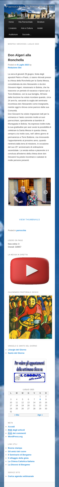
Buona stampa (15, 448)
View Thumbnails (29, 219)
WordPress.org (15, 436)
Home (11, 22)
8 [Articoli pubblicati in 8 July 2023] (40, 399)
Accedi (11, 426)
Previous (12, 191)
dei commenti (17, 433)
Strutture (40, 22)
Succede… (27, 34)
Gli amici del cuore (17, 451)
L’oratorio (12, 28)
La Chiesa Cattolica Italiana (21, 461)
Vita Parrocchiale (25, 22)
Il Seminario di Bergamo (19, 455)
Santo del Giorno (16, 353)
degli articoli (16, 430)
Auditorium (13, 34)
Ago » (40, 415)
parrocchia (21, 230)
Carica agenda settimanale (21, 476)
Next (44, 191)
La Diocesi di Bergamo (19, 464)
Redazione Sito (15, 68)
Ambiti (39, 28)
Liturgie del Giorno (17, 350)
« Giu (16, 415)
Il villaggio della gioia (18, 458)
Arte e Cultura (27, 28)
